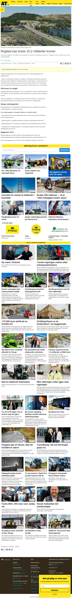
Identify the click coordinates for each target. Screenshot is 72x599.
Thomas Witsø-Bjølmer (19, 569)
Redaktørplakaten (17, 585)
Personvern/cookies (18, 588)
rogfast (11, 546)
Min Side (54, 3)
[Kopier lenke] (70, 64)
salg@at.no (37, 580)
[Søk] (2, 9)
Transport (20, 1)
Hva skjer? (37, 2)
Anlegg (13, 1)
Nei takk (55, 594)
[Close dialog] (69, 576)
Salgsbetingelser (35, 585)
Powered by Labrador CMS (36, 597)
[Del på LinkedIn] (65, 64)
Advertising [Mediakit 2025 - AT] (34, 591)
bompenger (4, 546)
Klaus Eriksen (16, 564)
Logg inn (49, 3)
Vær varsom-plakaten (18, 583)
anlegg (17, 546)
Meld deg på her (64, 150)
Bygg (26, 1)
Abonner (54, 590)
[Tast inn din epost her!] (30, 150)
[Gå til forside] (5, 4)
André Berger (34, 569)
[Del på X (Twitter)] (63, 64)
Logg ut (60, 3)
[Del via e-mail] (68, 64)
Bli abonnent (68, 3)
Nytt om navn (31, 3)
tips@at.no (23, 573)
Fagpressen (17, 578)
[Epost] (54, 586)
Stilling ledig (43, 2)
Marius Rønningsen (36, 575)
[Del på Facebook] (61, 64)
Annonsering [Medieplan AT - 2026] (34, 588)
